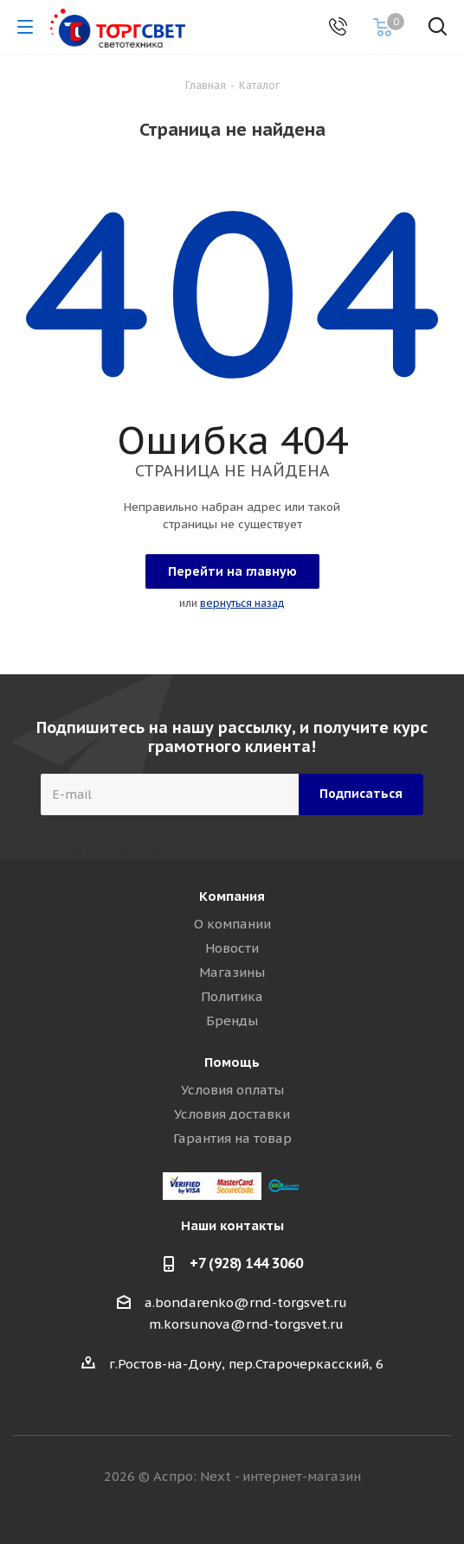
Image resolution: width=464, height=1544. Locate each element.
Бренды (232, 1020)
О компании (232, 924)
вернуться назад (242, 603)
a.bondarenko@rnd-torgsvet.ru (246, 1302)
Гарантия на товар (232, 1138)
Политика (232, 996)
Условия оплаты (232, 1089)
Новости (232, 948)
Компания (232, 896)
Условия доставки (232, 1114)
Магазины (232, 972)
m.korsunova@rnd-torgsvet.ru (246, 1324)
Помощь (232, 1062)
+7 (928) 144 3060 (246, 1263)
